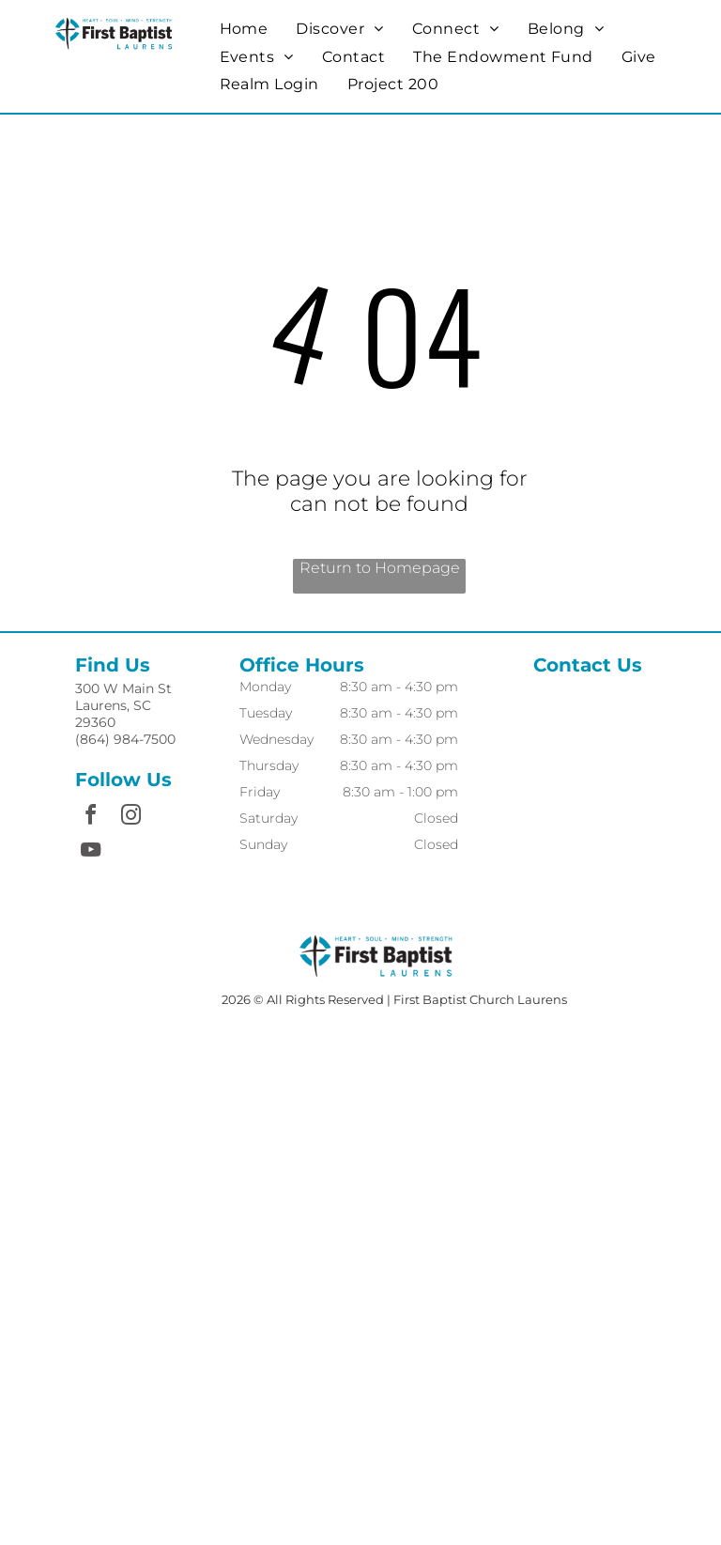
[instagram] (130, 817)
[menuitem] (244, 28)
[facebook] (90, 817)
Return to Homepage (379, 568)
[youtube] (90, 852)
